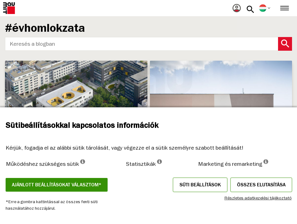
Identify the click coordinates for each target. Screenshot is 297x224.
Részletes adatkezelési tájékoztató (258, 198)
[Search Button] (285, 44)
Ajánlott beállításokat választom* (56, 185)
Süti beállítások (200, 185)
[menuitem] (236, 8)
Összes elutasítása (261, 185)
